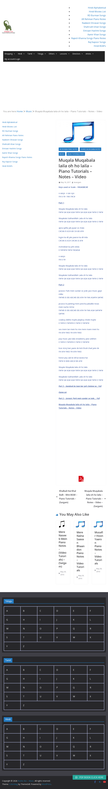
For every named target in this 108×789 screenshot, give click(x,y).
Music (62, 154)
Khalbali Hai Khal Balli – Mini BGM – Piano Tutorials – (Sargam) (66, 496)
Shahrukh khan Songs (95, 26)
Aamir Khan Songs (97, 34)
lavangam (77, 182)
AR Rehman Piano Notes (94, 19)
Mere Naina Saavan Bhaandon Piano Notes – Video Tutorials (80, 551)
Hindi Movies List (97, 11)
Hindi (21, 53)
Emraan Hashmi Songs (94, 30)
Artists (90, 53)
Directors (77, 53)
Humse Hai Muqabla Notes (90, 149)
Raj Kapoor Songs (97, 42)
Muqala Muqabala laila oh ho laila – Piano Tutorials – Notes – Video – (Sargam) (95, 498)
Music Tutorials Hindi (76, 154)
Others (53, 53)
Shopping (10, 53)
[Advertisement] (54, 81)
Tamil (31, 53)
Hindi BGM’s (100, 45)
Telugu (42, 53)
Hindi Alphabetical (97, 7)
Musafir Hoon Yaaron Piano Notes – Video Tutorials (99, 548)
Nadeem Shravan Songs (94, 23)
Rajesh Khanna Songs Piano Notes (88, 38)
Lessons (65, 53)
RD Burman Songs (97, 15)
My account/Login (12, 59)
